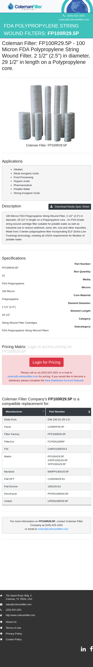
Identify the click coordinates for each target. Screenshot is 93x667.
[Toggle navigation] (84, 6)
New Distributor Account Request (64, 380)
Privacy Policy (14, 633)
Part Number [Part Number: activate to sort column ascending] (58, 411)
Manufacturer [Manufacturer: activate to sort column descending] (14, 411)
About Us (11, 621)
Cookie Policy (14, 639)
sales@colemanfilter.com (19, 604)
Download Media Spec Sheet (69, 206)
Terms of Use (13, 627)
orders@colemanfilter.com (74, 19)
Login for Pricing (47, 362)
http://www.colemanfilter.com (20, 615)
